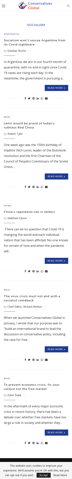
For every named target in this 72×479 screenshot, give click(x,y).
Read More (60, 475)
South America (11, 34)
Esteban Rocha (16, 51)
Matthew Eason (17, 218)
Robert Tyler (15, 134)
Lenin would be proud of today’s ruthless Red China (29, 125)
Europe (7, 205)
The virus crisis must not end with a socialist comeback (32, 298)
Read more (56, 87)
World (7, 117)
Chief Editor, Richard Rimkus (24, 306)
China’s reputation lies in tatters (29, 212)
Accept (43, 475)
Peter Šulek (14, 395)
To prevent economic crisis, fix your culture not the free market (32, 387)
